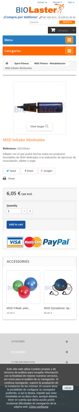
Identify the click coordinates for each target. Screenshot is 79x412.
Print (11, 178)
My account (18, 351)
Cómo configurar (39, 406)
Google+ (47, 170)
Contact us (42, 2)
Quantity (12, 205)
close (67, 387)
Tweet (11, 170)
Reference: (9, 148)
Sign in (71, 2)
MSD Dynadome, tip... (58, 308)
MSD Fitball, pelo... (19, 308)
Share (29, 170)
